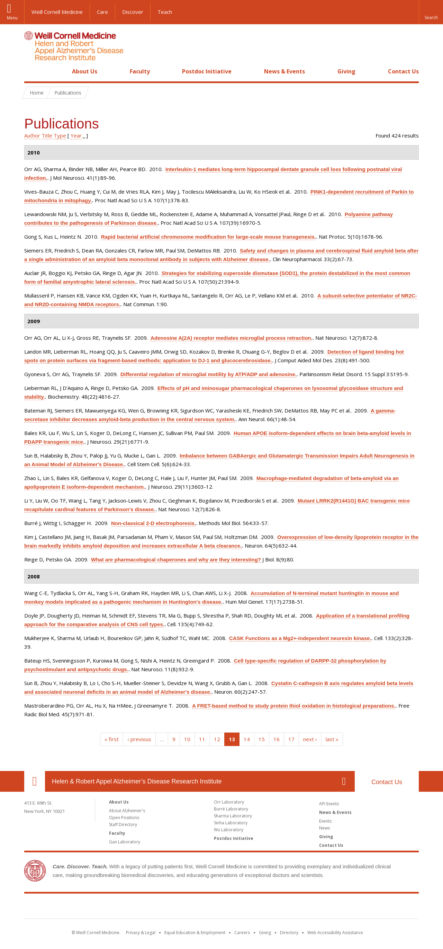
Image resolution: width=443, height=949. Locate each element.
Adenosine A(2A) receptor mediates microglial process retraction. (232, 338)
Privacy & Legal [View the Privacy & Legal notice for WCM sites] (140, 932)
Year (76, 135)
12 (217, 739)
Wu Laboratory (228, 830)
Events (325, 821)
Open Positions (124, 818)
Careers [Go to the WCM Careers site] (242, 932)
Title (47, 135)
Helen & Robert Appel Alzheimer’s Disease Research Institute (137, 781)
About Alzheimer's (127, 811)
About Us (84, 71)
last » (332, 739)
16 (276, 739)
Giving (346, 71)
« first (112, 739)
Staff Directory (123, 824)
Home (32, 71)
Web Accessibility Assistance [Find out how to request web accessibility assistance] (335, 932)
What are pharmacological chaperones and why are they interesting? (176, 559)
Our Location (34, 781)
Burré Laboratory (231, 809)
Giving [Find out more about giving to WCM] (265, 932)
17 (291, 739)
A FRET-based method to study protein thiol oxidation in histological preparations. (294, 706)
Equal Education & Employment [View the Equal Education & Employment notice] (194, 932)
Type (60, 135)
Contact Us (403, 71)
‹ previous (139, 739)
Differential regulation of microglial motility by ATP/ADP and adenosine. (208, 374)
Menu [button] (12, 18)
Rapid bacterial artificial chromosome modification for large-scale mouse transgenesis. (208, 237)
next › (310, 739)
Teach (164, 11)
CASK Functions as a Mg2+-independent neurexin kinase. (300, 638)
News (324, 828)
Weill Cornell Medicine (57, 11)
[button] (431, 12)
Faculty (140, 71)
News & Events (284, 71)
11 (202, 739)
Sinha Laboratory (230, 823)
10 (187, 739)
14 (247, 739)
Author (32, 135)
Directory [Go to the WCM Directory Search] (289, 932)
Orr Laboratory (229, 802)
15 (262, 739)
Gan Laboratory (124, 842)
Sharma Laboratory (233, 816)
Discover (132, 11)
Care (102, 11)
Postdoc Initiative (207, 71)
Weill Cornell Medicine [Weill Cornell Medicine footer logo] (221, 907)
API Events (329, 804)
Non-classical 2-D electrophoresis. (153, 523)
